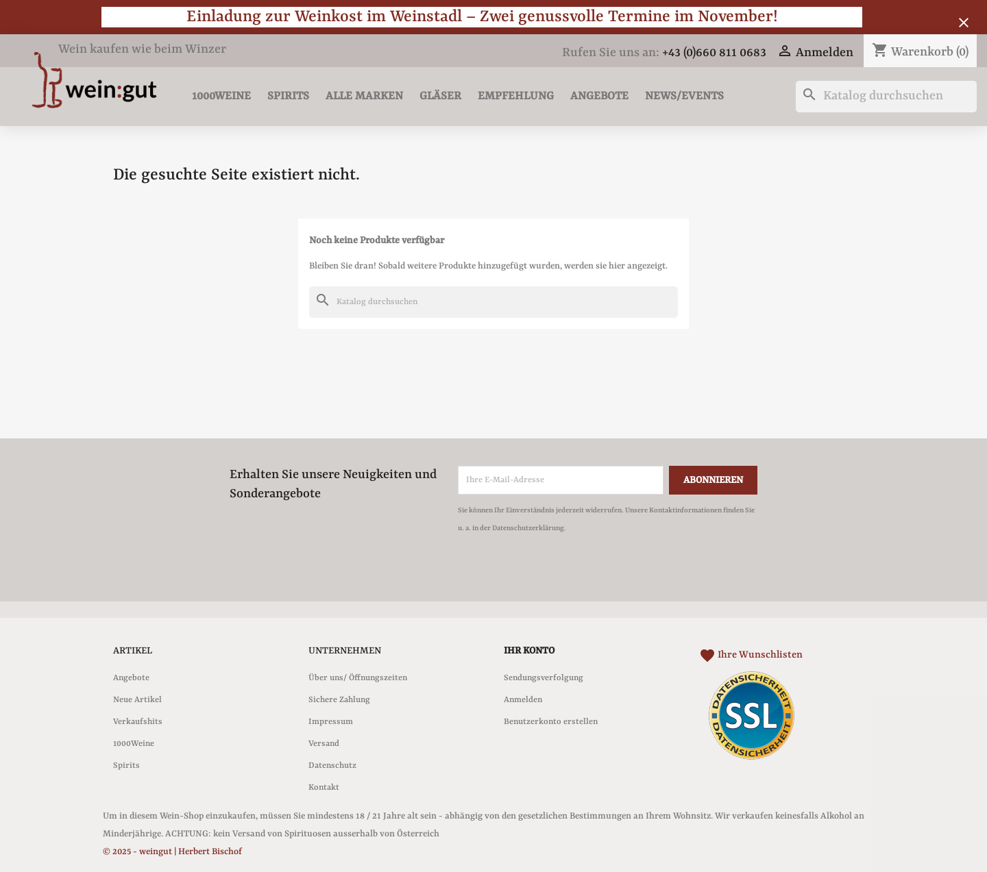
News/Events (684, 96)
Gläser (440, 96)
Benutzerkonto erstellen (551, 722)
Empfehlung (516, 96)
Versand (323, 744)
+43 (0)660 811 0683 (714, 53)
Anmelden (523, 700)
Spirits (288, 96)
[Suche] (886, 96)
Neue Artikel (137, 700)
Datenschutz (332, 766)
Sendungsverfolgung (543, 678)
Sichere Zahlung (339, 700)
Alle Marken (364, 96)
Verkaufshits (137, 722)
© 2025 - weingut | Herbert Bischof (172, 852)
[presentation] (572, 574)
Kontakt (323, 788)
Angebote (599, 96)
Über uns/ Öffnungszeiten (357, 678)
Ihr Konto (529, 650)
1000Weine (221, 96)
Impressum (330, 722)
